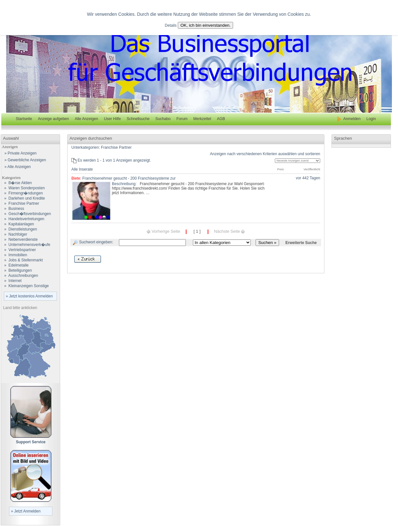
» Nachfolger (14, 234)
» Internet (11, 280)
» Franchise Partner (20, 203)
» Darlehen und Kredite (23, 198)
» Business (12, 208)
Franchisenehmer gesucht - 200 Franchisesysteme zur (129, 178)
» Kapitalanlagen (17, 224)
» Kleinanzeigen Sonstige (25, 286)
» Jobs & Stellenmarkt (22, 260)
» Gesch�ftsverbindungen (26, 213)
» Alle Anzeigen (16, 166)
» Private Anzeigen (19, 153)
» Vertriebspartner (18, 250)
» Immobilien (14, 255)
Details (171, 25)
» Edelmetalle (15, 265)
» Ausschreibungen (19, 275)
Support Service (30, 442)
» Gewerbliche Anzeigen (24, 160)
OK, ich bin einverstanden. (205, 25)
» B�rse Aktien (16, 183)
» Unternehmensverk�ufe (25, 244)
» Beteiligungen (16, 270)
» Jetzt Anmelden (26, 511)
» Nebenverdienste (19, 239)
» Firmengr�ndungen (22, 193)
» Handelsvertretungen (22, 219)
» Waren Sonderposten (23, 188)
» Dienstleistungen (19, 229)
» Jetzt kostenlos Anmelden (29, 296)
